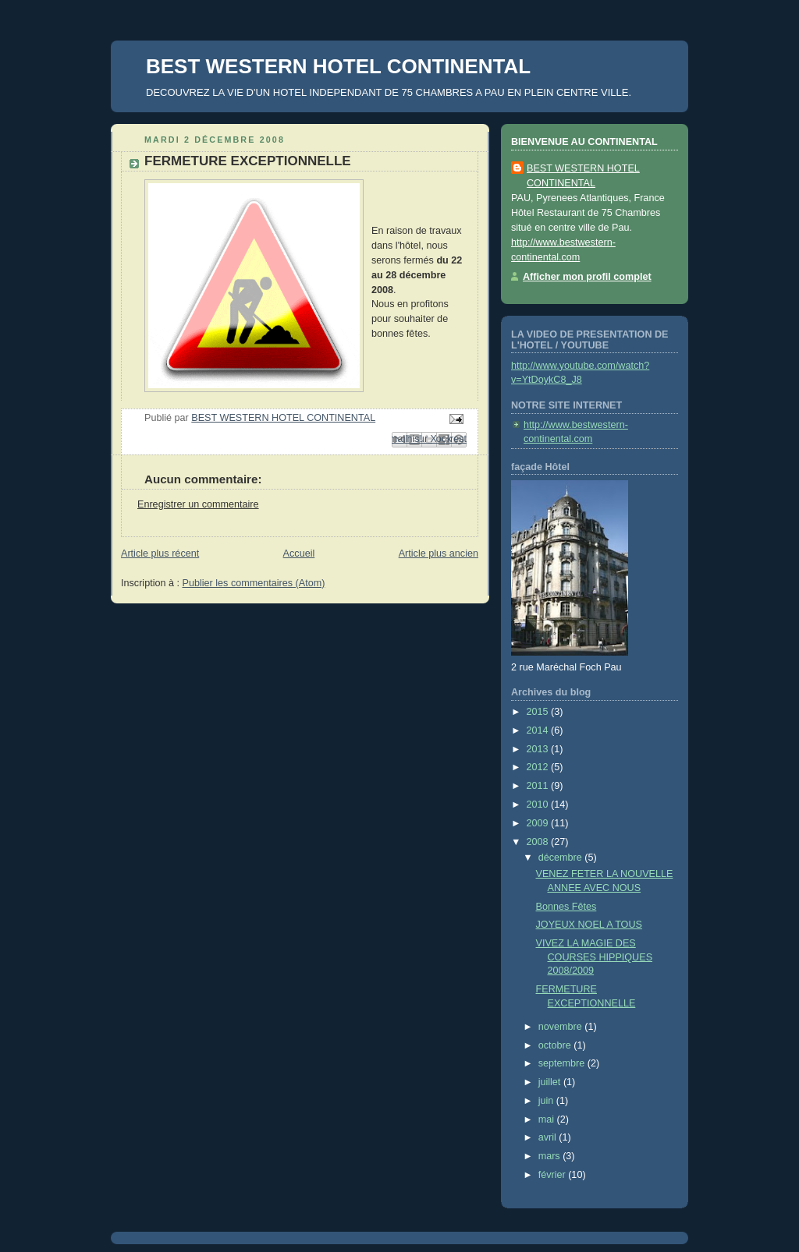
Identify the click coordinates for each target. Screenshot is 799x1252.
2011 (539, 785)
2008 (539, 841)
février (553, 1174)
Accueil (299, 553)
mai (547, 1119)
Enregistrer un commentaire (198, 504)
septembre (563, 1063)
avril (548, 1137)
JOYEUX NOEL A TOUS (589, 924)
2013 (539, 749)
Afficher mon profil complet (587, 276)
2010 (539, 804)
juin (547, 1100)
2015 (539, 711)
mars (550, 1156)
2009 (539, 823)
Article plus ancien (438, 553)
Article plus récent (160, 553)
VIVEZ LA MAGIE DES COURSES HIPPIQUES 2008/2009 (594, 957)
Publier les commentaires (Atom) (254, 583)
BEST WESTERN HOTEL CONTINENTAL (338, 66)
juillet (550, 1082)
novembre (561, 1026)
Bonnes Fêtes (566, 906)
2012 (539, 767)
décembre (561, 857)
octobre (556, 1045)
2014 (539, 730)
